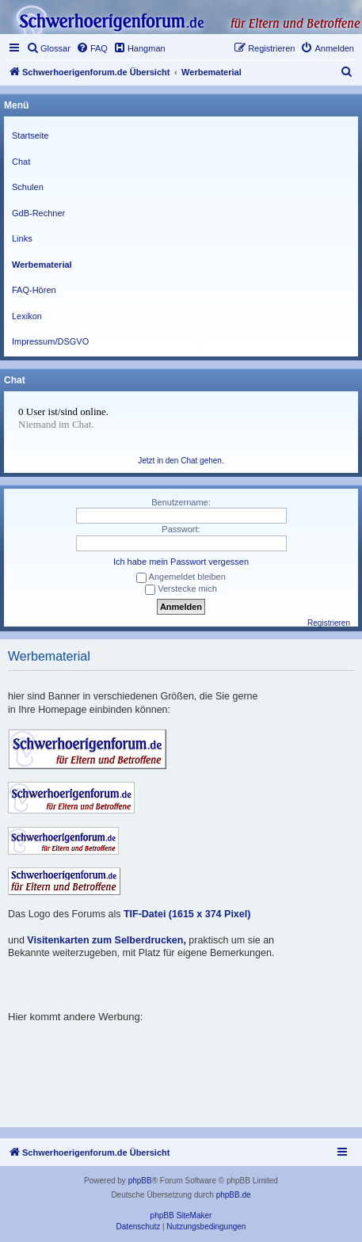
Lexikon (27, 316)
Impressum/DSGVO (50, 341)
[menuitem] (48, 48)
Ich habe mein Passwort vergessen (181, 561)
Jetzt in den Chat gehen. (180, 460)
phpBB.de (233, 1195)
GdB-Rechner (38, 213)
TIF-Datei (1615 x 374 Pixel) (187, 914)
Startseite (30, 135)
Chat (21, 161)
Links (22, 238)
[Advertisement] (185, 1043)
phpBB (140, 1180)
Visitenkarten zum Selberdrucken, (106, 940)
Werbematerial (42, 264)
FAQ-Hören (34, 290)
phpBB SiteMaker (181, 1215)
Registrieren (328, 623)
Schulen (28, 187)
